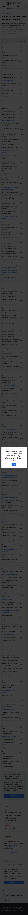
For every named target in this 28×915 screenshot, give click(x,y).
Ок (14, 464)
